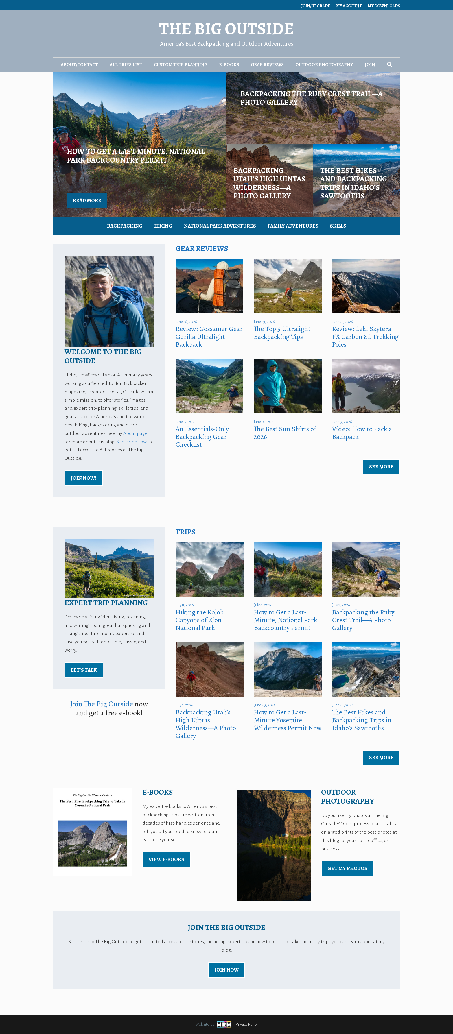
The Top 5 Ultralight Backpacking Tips (282, 332)
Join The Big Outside (101, 704)
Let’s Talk (84, 669)
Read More (87, 200)
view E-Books (166, 859)
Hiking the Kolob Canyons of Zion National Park (200, 620)
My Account (349, 6)
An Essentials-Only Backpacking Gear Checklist (202, 436)
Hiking (163, 225)
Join (370, 65)
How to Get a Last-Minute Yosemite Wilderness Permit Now (288, 720)
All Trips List (126, 65)
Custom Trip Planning (180, 65)
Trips (186, 532)
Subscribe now (132, 441)
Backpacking (125, 225)
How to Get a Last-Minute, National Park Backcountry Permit (285, 620)
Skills (338, 225)
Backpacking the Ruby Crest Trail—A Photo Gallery (363, 620)
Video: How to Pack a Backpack (362, 432)
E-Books (229, 65)
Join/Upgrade (315, 6)
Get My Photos (347, 868)
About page (135, 433)
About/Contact (79, 65)
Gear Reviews (267, 65)
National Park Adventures (220, 225)
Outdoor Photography (324, 65)
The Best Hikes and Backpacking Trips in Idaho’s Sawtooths (361, 720)
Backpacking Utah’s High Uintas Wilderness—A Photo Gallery (206, 724)
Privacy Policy (247, 1024)
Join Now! (83, 477)
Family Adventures (293, 225)
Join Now (227, 969)
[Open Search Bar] (389, 65)
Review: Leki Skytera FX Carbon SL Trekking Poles (365, 336)
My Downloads (384, 6)
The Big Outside (226, 28)
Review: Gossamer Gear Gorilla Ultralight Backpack (209, 336)
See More (381, 466)
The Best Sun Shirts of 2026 (285, 432)
